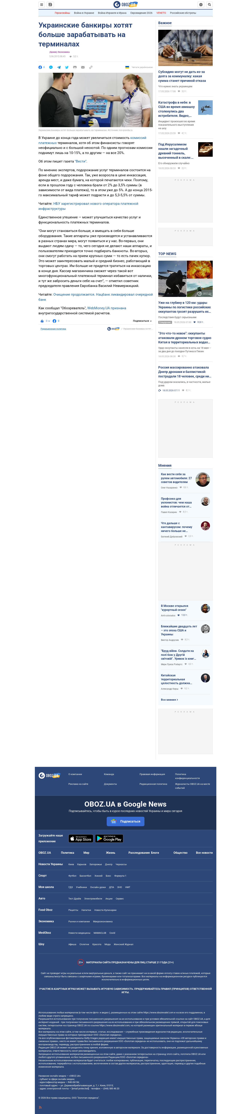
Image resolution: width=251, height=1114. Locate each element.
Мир (86, 852)
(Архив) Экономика (59, 52)
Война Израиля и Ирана (112, 12)
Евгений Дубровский (171, 536)
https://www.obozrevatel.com (158, 1012)
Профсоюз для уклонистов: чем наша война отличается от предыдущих (176, 503)
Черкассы (121, 864)
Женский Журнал (123, 944)
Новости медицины (79, 933)
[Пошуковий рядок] (209, 4)
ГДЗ (70, 887)
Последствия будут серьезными (177, 317)
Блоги (155, 852)
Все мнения (168, 699)
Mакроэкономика (103, 921)
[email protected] (80, 1088)
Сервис (120, 898)
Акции (109, 898)
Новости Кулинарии (105, 910)
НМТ (127, 887)
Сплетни (84, 944)
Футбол (72, 875)
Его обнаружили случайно (173, 163)
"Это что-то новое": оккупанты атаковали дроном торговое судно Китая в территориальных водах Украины (184, 337)
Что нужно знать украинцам (175, 86)
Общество (180, 852)
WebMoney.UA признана (106, 308)
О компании (75, 774)
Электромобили (93, 898)
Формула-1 (120, 875)
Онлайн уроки (98, 887)
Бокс (108, 875)
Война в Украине (84, 12)
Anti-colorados (168, 615)
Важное (165, 23)
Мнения (165, 465)
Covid (112, 933)
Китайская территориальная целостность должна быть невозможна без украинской (176, 679)
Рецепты (73, 910)
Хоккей (99, 875)
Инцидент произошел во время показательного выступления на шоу (176, 125)
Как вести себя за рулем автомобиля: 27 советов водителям (176, 478)
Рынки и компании (79, 921)
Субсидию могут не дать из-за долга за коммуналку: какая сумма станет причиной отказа (182, 76)
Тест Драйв (74, 898)
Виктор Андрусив (170, 640)
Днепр (108, 864)
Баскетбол (85, 875)
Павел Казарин (169, 512)
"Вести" (80, 161)
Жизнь (110, 852)
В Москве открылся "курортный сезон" (174, 608)
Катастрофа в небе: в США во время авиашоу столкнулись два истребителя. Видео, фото (176, 109)
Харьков (81, 864)
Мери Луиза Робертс (171, 664)
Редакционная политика (53, 329)
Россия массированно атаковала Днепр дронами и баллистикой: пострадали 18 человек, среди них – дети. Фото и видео (184, 372)
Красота (96, 944)
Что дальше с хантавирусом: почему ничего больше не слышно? (176, 527)
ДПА (111, 887)
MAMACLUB (100, 933)
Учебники (81, 887)
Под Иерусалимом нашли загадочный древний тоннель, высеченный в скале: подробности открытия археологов (176, 151)
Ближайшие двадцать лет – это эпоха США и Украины (179, 630)
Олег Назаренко (169, 487)
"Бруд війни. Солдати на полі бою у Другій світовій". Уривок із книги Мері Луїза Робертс (178, 655)
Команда (109, 774)
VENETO (161, 12)
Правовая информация (152, 774)
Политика (67, 852)
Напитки (86, 910)
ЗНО (119, 887)
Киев (71, 864)
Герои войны (62, 12)
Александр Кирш (169, 689)
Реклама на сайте (78, 784)
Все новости (204, 852)
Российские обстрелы (183, 12)
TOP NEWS (167, 254)
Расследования (139, 852)
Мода (108, 944)
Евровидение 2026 (141, 12)
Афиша (72, 944)
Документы (110, 784)
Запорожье (95, 864)
